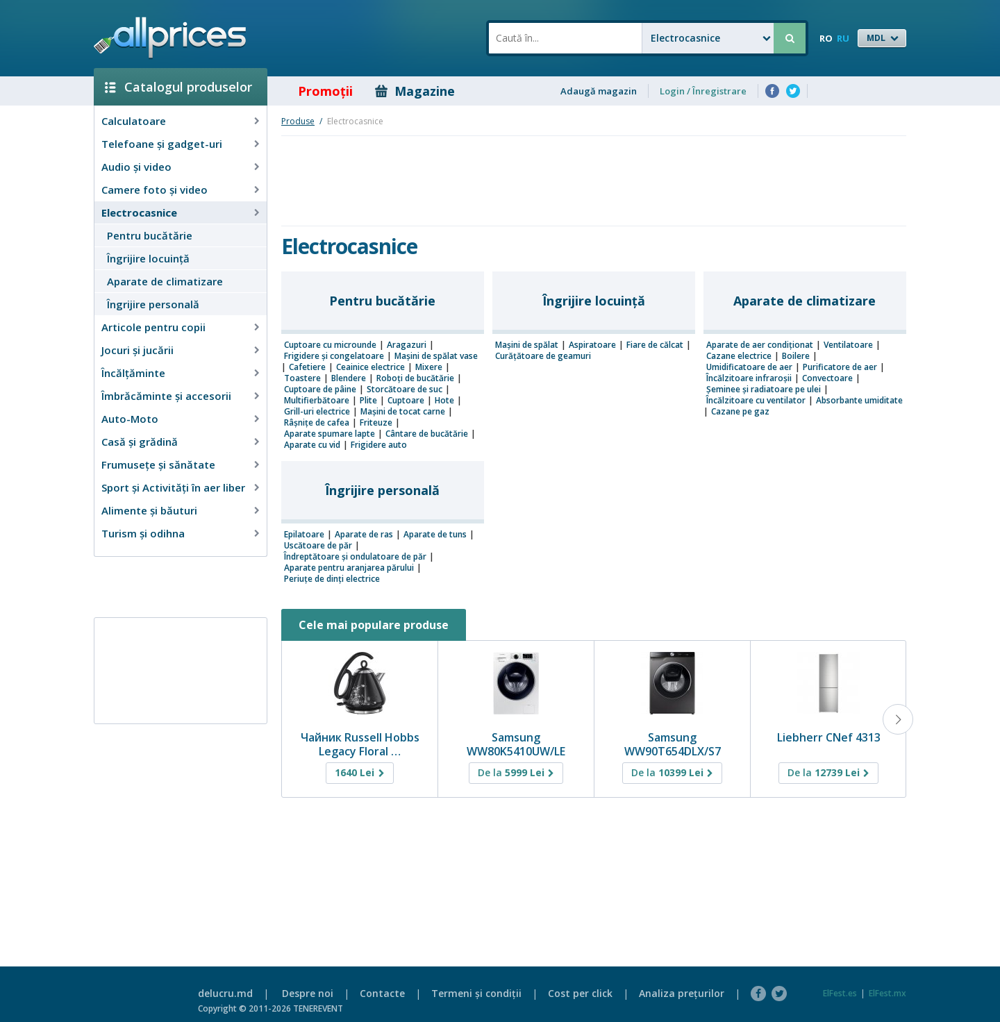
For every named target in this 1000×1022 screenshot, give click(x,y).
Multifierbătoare (316, 400)
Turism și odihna (143, 533)
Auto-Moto (129, 419)
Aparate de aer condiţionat (759, 345)
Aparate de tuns (435, 534)
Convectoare (827, 378)
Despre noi (307, 993)
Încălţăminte (133, 373)
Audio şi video (136, 167)
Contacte (382, 993)
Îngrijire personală (153, 304)
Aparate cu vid (312, 445)
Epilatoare (304, 534)
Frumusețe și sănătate (158, 464)
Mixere (428, 367)
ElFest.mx (887, 993)
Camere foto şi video (154, 189)
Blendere (348, 378)
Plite (368, 400)
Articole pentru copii (153, 327)
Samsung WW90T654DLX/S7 (672, 744)
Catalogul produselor (178, 86)
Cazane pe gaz (740, 411)
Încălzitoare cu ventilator (756, 400)
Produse (298, 121)
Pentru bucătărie (149, 235)
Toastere (302, 378)
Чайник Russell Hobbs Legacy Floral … (360, 744)
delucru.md (225, 993)
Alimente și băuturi (149, 510)
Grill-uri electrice (317, 411)
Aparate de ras (364, 534)
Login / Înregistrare (703, 91)
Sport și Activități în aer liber (173, 487)
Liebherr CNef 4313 (829, 737)
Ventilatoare (848, 345)
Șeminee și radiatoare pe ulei (763, 389)
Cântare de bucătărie (426, 433)
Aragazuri (406, 345)
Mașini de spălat (526, 345)
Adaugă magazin (598, 91)
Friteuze (376, 422)
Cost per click (580, 993)
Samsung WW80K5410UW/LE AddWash (516, 751)
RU (843, 38)
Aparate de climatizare (165, 281)
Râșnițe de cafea (316, 422)
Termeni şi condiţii (476, 993)
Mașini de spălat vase (436, 356)
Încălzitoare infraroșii (749, 378)
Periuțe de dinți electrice (332, 579)
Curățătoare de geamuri (543, 356)
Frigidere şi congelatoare (334, 356)
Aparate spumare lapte (329, 433)
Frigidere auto (379, 445)
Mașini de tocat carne (402, 411)
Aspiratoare (592, 345)
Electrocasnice (139, 212)
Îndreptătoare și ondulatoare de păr (355, 556)
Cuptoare (406, 400)
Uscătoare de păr (318, 545)
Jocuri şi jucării (137, 350)
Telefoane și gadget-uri (161, 144)
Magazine (415, 91)
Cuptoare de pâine (320, 389)
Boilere (796, 356)
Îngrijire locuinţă (148, 258)
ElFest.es (840, 993)
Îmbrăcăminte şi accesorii (166, 396)
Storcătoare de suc (404, 389)
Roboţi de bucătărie (415, 378)
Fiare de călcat (654, 345)
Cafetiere (307, 367)
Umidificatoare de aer (749, 367)
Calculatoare (133, 121)
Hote (444, 400)
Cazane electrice (739, 356)
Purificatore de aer (840, 367)
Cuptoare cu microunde (330, 345)
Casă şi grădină (139, 442)
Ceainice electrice (370, 367)
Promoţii (315, 91)
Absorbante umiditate (859, 400)
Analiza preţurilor (681, 993)
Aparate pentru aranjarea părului (349, 567)
